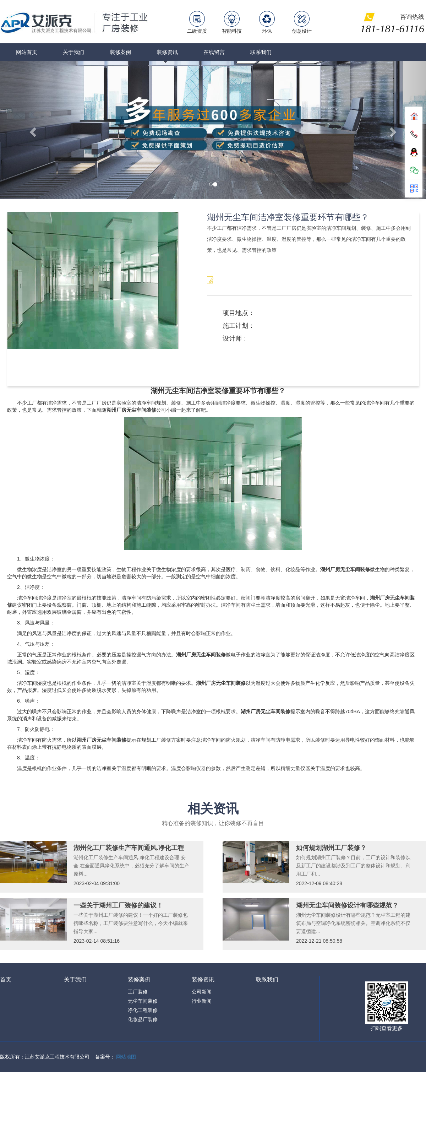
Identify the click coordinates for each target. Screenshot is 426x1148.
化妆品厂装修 (143, 1019)
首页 (5, 979)
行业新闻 (202, 1001)
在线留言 (214, 52)
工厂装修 (138, 992)
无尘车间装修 (143, 1001)
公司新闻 (202, 992)
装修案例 (120, 52)
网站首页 (26, 52)
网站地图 (126, 1057)
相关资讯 (213, 808)
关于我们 (73, 52)
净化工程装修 (143, 1010)
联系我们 (261, 52)
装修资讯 (167, 52)
